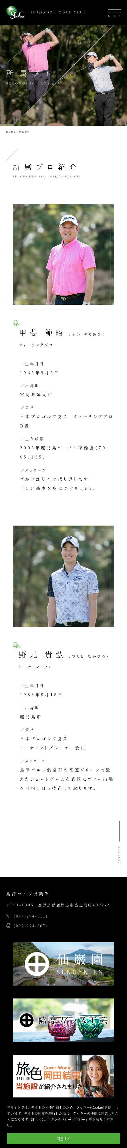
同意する (64, 1138)
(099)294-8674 (31, 925)
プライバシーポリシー (67, 1119)
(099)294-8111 (31, 916)
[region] (63, 1122)
